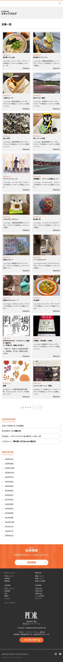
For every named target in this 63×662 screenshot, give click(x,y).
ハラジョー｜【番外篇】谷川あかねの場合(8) (19, 441)
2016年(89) (9, 504)
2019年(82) (9, 491)
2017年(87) (9, 500)
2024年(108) (9, 468)
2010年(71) (9, 531)
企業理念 (7, 578)
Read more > (26, 68)
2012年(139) (9, 522)
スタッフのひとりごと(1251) (12, 426)
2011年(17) (9, 527)
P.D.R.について (9, 573)
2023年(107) (9, 473)
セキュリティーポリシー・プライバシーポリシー (15, 654)
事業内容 (38, 573)
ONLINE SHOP (32, 640)
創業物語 (7, 581)
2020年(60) (9, 486)
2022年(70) (9, 477)
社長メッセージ (9, 588)
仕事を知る (38, 591)
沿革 (5, 593)
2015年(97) (9, 509)
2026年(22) (9, 459)
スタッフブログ (9, 603)
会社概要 (7, 591)
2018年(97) (9, 495)
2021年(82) (9, 482)
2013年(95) (9, 518)
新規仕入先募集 (40, 581)
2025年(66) (9, 464)
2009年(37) (9, 536)
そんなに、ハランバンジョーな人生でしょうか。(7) (21, 436)
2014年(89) (9, 513)
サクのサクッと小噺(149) (11, 431)
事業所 (6, 596)
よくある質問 (39, 596)
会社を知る (38, 588)
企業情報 (7, 585)
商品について (39, 578)
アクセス (7, 598)
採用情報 (36, 562)
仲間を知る (38, 593)
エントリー (38, 598)
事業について (39, 576)
